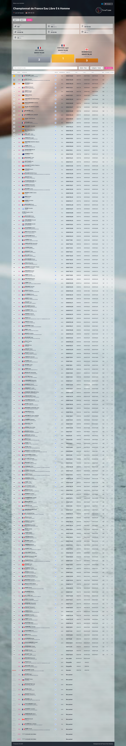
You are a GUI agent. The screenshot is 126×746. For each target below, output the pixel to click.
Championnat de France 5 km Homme (103, 743)
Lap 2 (23, 20)
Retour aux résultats (18, 3)
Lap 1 (16, 20)
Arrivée (29, 20)
